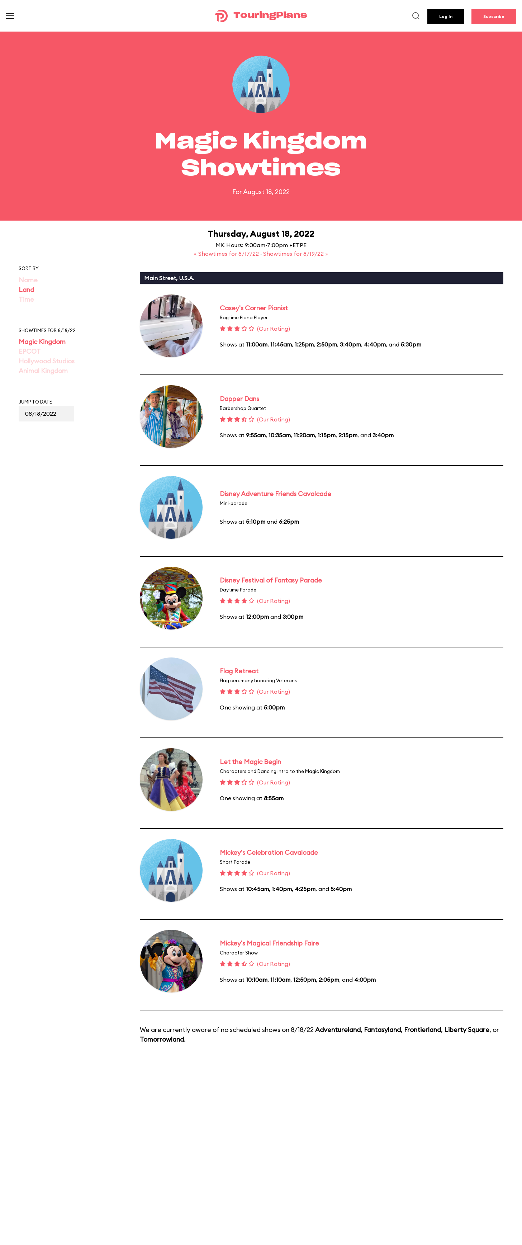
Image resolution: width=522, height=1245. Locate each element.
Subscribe (493, 16)
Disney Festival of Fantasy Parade (271, 580)
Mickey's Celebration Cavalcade (269, 852)
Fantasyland (382, 1029)
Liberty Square (466, 1029)
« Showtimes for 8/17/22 (227, 253)
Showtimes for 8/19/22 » (295, 253)
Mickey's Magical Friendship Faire (269, 943)
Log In (445, 16)
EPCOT (30, 351)
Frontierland (422, 1029)
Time (26, 299)
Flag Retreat (239, 671)
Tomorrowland (162, 1039)
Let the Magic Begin (250, 762)
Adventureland (338, 1029)
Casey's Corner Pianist (254, 308)
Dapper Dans (239, 399)
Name (28, 280)
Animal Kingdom (43, 371)
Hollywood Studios (47, 361)
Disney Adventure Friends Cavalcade (275, 494)
